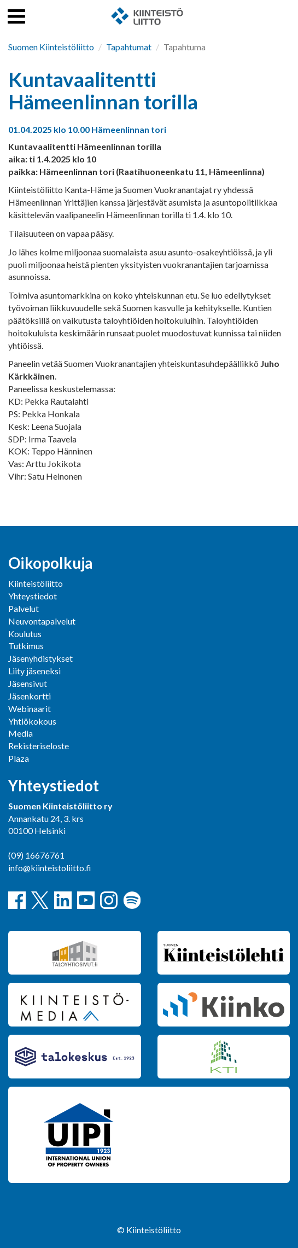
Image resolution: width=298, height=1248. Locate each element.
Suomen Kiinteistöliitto (51, 47)
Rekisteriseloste (38, 745)
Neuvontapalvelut (41, 621)
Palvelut (23, 608)
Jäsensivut (27, 683)
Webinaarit (29, 708)
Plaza (18, 758)
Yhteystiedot (32, 596)
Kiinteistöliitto (35, 583)
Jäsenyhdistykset (40, 658)
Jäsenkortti (29, 696)
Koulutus (25, 633)
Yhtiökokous (32, 721)
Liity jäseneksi (34, 671)
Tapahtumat (128, 47)
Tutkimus (26, 645)
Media (20, 733)
